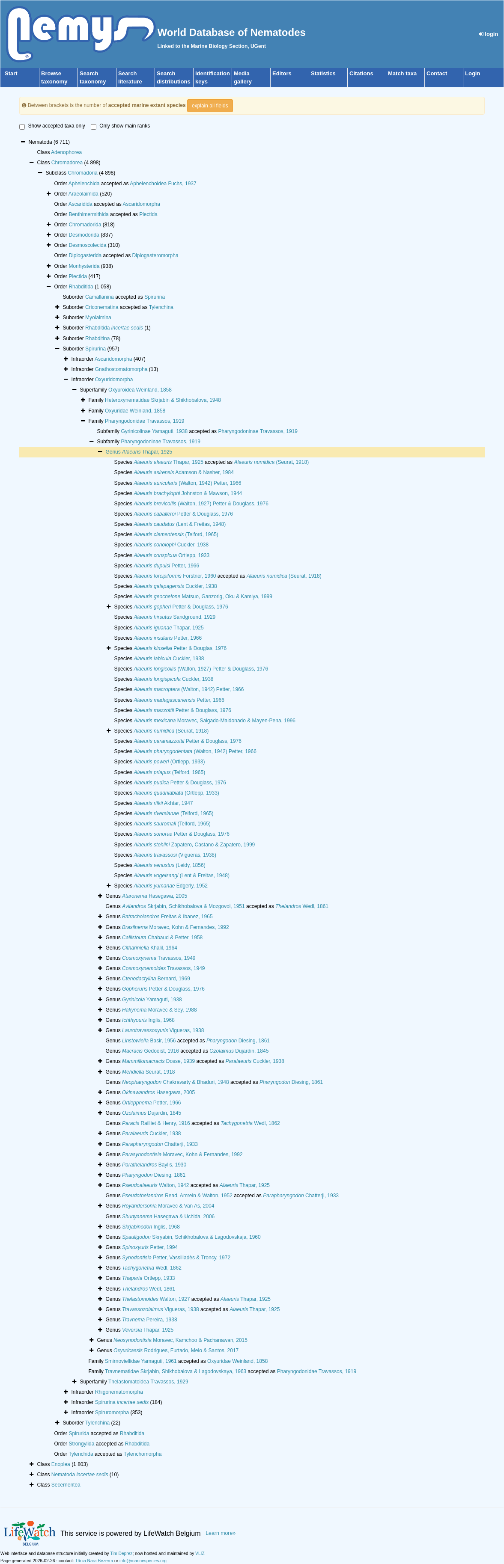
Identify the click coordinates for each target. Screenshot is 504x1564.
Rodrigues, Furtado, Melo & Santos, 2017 (176, 1350)
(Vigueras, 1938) (175, 855)
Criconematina (101, 307)
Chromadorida (85, 225)
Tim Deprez (121, 1553)
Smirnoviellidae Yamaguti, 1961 (141, 1361)
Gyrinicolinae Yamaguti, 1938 (154, 431)
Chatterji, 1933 (160, 1144)
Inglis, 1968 (148, 1020)
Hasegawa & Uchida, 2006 (168, 1217)
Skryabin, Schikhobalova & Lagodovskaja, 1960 (191, 1237)
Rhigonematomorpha (119, 1392)
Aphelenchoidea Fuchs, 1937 (163, 184)
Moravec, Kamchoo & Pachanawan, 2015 (180, 1340)
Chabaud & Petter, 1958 (162, 938)
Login (472, 73)
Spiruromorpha (112, 1413)
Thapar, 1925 (147, 452)
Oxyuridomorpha (114, 380)
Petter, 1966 (166, 566)
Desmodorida (84, 235)
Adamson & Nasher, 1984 (183, 472)
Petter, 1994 (150, 1247)
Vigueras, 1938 (163, 1030)
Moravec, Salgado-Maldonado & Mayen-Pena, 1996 (214, 721)
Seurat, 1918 (148, 1072)
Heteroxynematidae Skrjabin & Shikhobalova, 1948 (163, 400)
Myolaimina (98, 318)
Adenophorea (66, 152)
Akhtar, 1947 (163, 803)
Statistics (323, 73)
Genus (113, 452)
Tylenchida (81, 1454)
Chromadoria (82, 173)
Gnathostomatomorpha (121, 369)
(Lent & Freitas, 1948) (180, 524)
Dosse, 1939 (158, 1061)
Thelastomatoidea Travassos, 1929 (148, 1382)
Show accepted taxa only (52, 126)
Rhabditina (97, 338)
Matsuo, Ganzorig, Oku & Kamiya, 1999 (203, 596)
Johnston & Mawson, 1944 (188, 493)
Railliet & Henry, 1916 (156, 1123)
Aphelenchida (84, 184)
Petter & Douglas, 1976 (180, 648)
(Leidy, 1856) (169, 865)
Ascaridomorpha (141, 204)
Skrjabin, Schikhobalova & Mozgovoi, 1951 (183, 906)
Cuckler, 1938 (171, 545)
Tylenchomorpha (143, 1454)
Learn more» (221, 1533)
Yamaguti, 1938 (152, 1000)
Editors (282, 73)
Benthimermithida (88, 214)
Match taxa (402, 73)
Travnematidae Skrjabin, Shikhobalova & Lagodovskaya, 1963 (175, 1371)
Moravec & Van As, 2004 (168, 1206)
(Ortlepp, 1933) (169, 762)
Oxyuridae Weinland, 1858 (135, 411)
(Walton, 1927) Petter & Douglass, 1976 (201, 504)
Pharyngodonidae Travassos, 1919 (144, 421)
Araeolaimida (83, 194)
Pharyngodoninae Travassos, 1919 (257, 431)
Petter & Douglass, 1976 (183, 514)
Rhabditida (81, 287)
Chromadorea (67, 163)
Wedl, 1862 (250, 1123)
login (488, 34)
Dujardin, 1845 (238, 1051)
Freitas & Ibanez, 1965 (167, 917)
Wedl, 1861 (301, 906)
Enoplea (60, 1464)
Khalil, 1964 (149, 948)
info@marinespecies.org (143, 1560)
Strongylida (81, 1444)
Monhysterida (84, 266)
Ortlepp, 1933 (171, 555)
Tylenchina (161, 307)
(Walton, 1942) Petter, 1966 (187, 483)
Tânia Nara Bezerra (94, 1560)
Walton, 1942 (155, 1185)
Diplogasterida (85, 255)
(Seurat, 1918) (271, 462)
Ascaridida (80, 204)
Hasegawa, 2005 (154, 896)
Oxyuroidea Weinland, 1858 (140, 390)
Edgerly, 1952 (171, 886)
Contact (436, 73)
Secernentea (66, 1485)
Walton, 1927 (156, 1299)
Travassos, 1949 (158, 958)
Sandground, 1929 (174, 617)
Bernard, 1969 (156, 979)
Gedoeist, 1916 (150, 1051)
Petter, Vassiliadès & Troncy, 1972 (176, 1258)
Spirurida (79, 1433)
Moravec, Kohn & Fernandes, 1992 (175, 927)
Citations (361, 73)
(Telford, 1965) (176, 534)
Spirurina (154, 297)
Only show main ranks (120, 126)
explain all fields (210, 106)
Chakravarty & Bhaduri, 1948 (175, 1082)
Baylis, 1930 (154, 1165)
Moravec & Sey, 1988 (159, 1010)
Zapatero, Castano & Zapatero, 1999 (194, 845)
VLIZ (200, 1553)
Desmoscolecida (87, 245)
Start (11, 73)
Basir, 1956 (149, 1041)
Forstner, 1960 (175, 576)
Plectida (148, 214)
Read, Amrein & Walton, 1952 (177, 1196)
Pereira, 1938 (149, 1320)
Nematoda (79, 1475)
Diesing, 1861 (238, 1041)
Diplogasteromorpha (155, 255)
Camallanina (99, 297)
